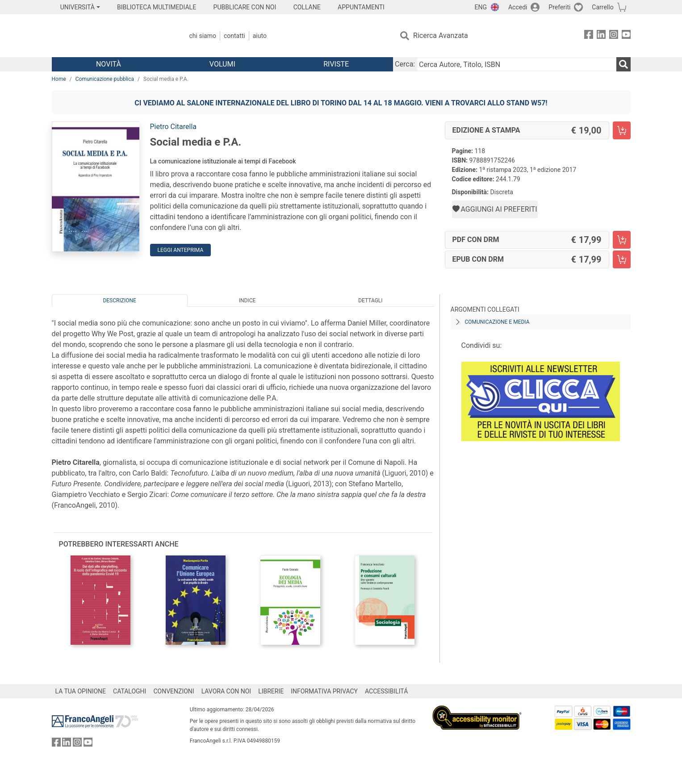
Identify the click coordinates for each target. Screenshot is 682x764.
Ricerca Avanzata (440, 35)
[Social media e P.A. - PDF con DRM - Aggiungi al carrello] (622, 240)
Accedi (517, 7)
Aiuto (260, 35)
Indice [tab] (247, 300)
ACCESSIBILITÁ (386, 691)
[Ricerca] (623, 64)
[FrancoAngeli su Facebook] (588, 36)
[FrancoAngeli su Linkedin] (601, 36)
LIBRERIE (271, 691)
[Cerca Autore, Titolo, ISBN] (516, 64)
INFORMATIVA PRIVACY (324, 691)
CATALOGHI (129, 691)
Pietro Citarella (173, 126)
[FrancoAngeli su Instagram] (613, 36)
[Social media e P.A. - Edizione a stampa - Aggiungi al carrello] (622, 130)
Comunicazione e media (497, 322)
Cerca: (405, 64)
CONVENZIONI (173, 691)
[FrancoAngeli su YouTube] (626, 36)
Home (59, 79)
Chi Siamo (202, 35)
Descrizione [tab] (119, 300)
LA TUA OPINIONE (80, 691)
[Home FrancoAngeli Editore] (111, 35)
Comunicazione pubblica (104, 79)
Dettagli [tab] (370, 300)
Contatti (234, 35)
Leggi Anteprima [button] (181, 250)
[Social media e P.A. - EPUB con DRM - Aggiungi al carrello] (622, 259)
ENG (481, 7)
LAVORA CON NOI (226, 691)
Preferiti (559, 7)
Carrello (602, 7)
